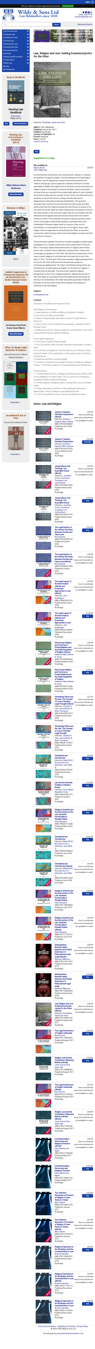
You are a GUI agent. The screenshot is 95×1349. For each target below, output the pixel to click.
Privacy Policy (82, 1326)
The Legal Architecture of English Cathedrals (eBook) (64, 1087)
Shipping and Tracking (66, 1326)
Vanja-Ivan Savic (58, 122)
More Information (20, 124)
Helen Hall (59, 1067)
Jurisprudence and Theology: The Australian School (62, 500)
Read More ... (16, 402)
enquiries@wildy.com (83, 17)
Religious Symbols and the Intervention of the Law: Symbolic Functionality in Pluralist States (64, 814)
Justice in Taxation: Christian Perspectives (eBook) (64, 414)
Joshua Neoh (60, 483)
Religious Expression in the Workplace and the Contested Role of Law (64, 1249)
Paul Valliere (68, 790)
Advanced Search (85, 24)
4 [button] (73, 44)
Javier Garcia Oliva (62, 1065)
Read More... (16, 454)
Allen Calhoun (67, 422)
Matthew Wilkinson (62, 959)
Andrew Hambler (62, 1254)
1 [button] (61, 44)
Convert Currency (41, 141)
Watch (15, 259)
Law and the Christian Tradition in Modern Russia (63, 785)
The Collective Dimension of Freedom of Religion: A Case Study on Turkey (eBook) (64, 1224)
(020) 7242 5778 (85, 15)
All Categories (9, 69)
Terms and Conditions (47, 1326)
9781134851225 (40, 170)
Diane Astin (16, 116)
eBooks (6, 66)
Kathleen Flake (61, 654)
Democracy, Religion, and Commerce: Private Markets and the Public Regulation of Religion (63, 674)
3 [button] (69, 44)
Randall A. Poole (61, 792)
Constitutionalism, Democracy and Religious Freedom (62, 1168)
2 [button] (65, 44)
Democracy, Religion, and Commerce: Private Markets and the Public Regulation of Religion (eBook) (63, 647)
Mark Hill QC (68, 760)
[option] (63, 35)
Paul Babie (46, 122)
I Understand (68, 6)
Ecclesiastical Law (41, 295)
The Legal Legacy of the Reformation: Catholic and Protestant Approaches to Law (63, 618)
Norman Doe (60, 763)
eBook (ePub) (39, 168)
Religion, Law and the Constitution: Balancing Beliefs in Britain (64, 1060)
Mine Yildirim (60, 1202)
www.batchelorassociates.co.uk (70, 1333)
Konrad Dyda (60, 537)
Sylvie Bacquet (61, 822)
